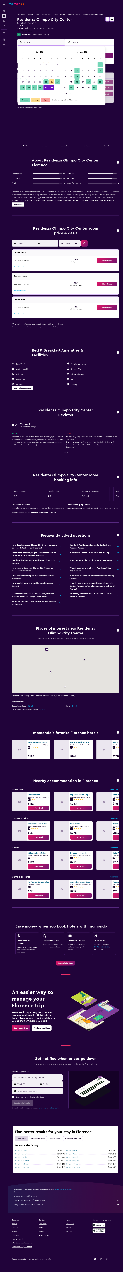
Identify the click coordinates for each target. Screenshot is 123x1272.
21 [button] (34, 82)
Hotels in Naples (72, 1161)
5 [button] (23, 70)
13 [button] (29, 76)
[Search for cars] (4, 21)
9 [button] (46, 70)
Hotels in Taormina (73, 1167)
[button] (4, 3)
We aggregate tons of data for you (66, 1200)
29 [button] (40, 88)
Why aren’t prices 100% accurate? (66, 1204)
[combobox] (39, 1077)
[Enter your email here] (40, 1091)
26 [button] (23, 88)
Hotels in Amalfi (21, 1154)
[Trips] (4, 32)
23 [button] (46, 82)
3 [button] (51, 65)
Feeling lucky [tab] (55, 1138)
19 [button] (23, 82)
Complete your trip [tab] (73, 1138)
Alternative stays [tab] (38, 1138)
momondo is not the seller (66, 1196)
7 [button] (34, 70)
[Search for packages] (4, 26)
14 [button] (34, 76)
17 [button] (52, 76)
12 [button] (23, 76)
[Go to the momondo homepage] (16, 3)
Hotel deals (21, 14)
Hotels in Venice (72, 1154)
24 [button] (52, 82)
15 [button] (40, 76)
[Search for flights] (4, 11)
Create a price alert (101, 947)
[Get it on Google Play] (98, 1225)
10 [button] (52, 70)
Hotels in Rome (21, 1150)
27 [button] (29, 88)
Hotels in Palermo (22, 1164)
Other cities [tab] (21, 1138)
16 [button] (46, 76)
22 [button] (40, 82)
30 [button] (46, 88)
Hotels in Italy (46, 14)
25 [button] (57, 82)
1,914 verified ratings (41, 34)
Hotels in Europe (33, 14)
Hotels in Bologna (22, 1167)
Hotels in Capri (71, 1157)
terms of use (43, 1108)
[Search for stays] (4, 16)
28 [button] (34, 88)
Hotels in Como (72, 1164)
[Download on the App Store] (98, 1230)
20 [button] (29, 82)
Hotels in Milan (71, 1150)
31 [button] (52, 88)
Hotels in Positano (22, 1157)
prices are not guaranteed (64, 1189)
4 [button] (57, 65)
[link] (38, 808)
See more (114, 789)
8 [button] (40, 70)
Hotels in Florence (74, 14)
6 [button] (28, 70)
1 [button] (40, 65)
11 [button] (57, 70)
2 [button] (46, 65)
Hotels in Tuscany (59, 14)
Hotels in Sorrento (22, 1161)
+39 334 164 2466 (24, 31)
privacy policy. (54, 1108)
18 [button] (57, 76)
